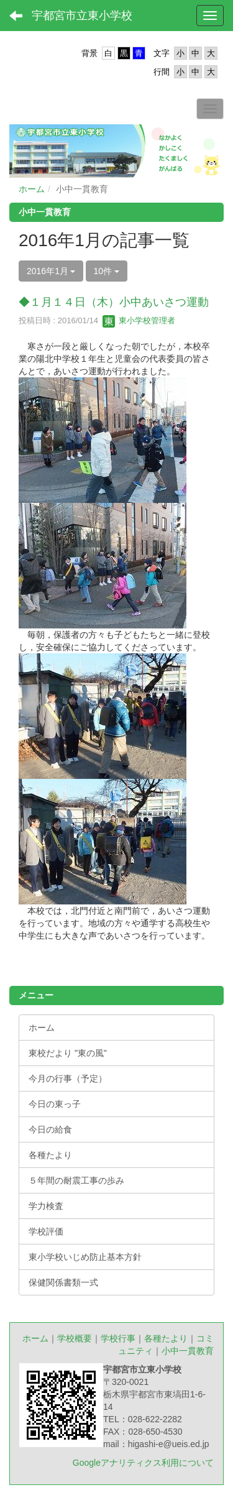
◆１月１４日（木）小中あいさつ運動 (114, 302)
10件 (106, 271)
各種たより (166, 1338)
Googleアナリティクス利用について (143, 1463)
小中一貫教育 (188, 1351)
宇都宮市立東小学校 (82, 15)
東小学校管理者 (139, 320)
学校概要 (74, 1338)
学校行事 (118, 1338)
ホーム (32, 189)
